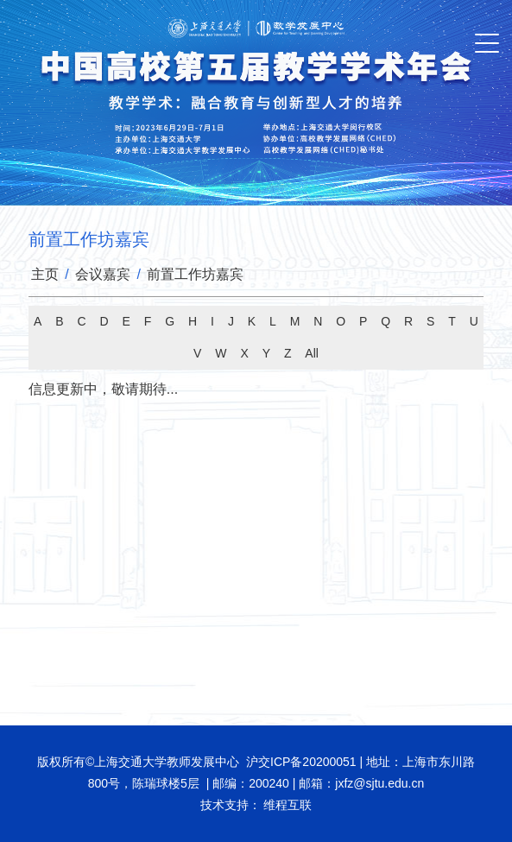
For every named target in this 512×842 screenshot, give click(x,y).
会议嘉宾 (102, 274)
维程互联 (287, 805)
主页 (45, 274)
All (312, 353)
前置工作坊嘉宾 (195, 274)
